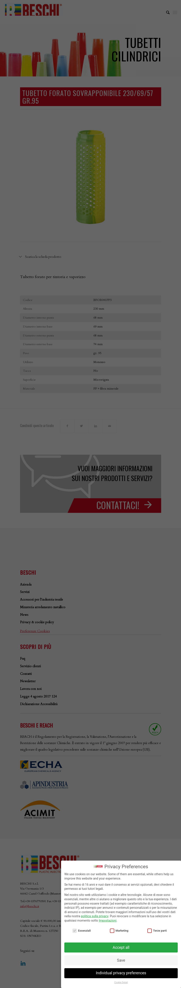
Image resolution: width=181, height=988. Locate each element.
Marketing (119, 931)
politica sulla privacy (94, 916)
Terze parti (157, 931)
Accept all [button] (121, 947)
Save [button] (121, 960)
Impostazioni (107, 920)
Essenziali (81, 931)
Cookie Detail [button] (121, 982)
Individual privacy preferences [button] (121, 973)
